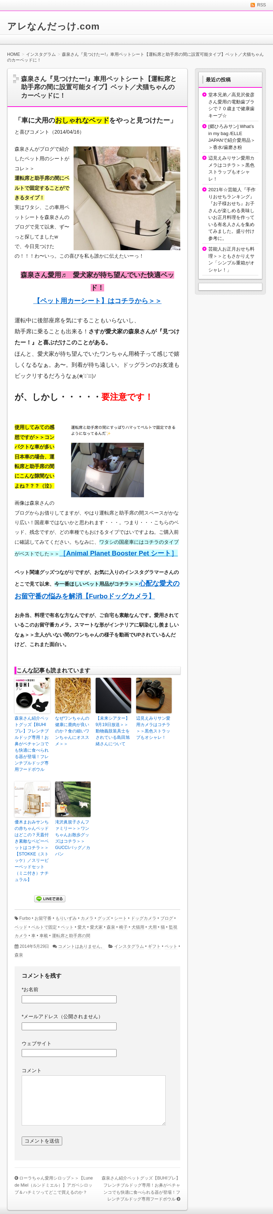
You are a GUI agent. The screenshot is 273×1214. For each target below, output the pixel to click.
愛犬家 (96, 927)
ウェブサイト (37, 1043)
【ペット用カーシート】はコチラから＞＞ (97, 301)
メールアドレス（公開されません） (62, 1016)
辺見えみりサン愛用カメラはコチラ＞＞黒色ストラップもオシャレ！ (153, 728)
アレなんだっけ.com (53, 26)
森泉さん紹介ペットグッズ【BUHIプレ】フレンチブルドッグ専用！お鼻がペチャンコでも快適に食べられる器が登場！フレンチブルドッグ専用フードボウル (32, 744)
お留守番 (43, 918)
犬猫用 (138, 927)
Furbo (25, 918)
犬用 (152, 927)
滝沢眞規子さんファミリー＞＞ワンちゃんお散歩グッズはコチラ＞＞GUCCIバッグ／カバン (72, 838)
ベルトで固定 (44, 927)
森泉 (111, 927)
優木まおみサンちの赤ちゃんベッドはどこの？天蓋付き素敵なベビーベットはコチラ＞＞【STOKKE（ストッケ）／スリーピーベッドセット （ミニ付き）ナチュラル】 (32, 851)
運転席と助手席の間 (71, 935)
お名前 (30, 989)
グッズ (103, 918)
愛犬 (81, 927)
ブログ (166, 918)
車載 (43, 935)
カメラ (87, 918)
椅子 (123, 927)
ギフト (154, 946)
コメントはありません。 (81, 946)
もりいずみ (66, 918)
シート (120, 918)
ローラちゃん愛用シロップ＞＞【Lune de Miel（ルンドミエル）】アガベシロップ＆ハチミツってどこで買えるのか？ (54, 1185)
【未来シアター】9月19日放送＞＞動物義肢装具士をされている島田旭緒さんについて (113, 731)
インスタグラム (129, 946)
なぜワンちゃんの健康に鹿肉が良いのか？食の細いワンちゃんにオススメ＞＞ (72, 731)
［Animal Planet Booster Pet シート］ (118, 553)
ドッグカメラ (143, 918)
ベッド (21, 927)
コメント (32, 1070)
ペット (67, 927)
